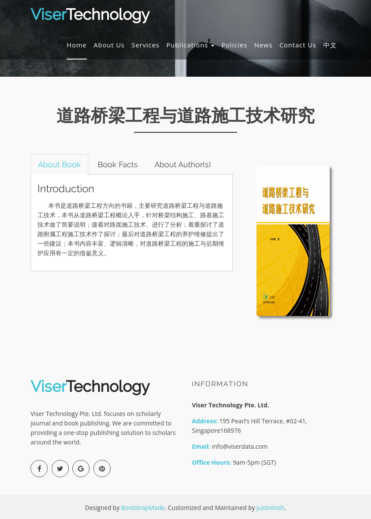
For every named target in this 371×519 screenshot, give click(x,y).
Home (77, 45)
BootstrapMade (142, 507)
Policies (234, 45)
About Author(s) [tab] (183, 164)
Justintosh (270, 507)
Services (146, 45)
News (263, 45)
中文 (330, 45)
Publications (191, 45)
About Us (109, 45)
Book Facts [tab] (118, 164)
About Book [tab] (59, 164)
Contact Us (297, 45)
